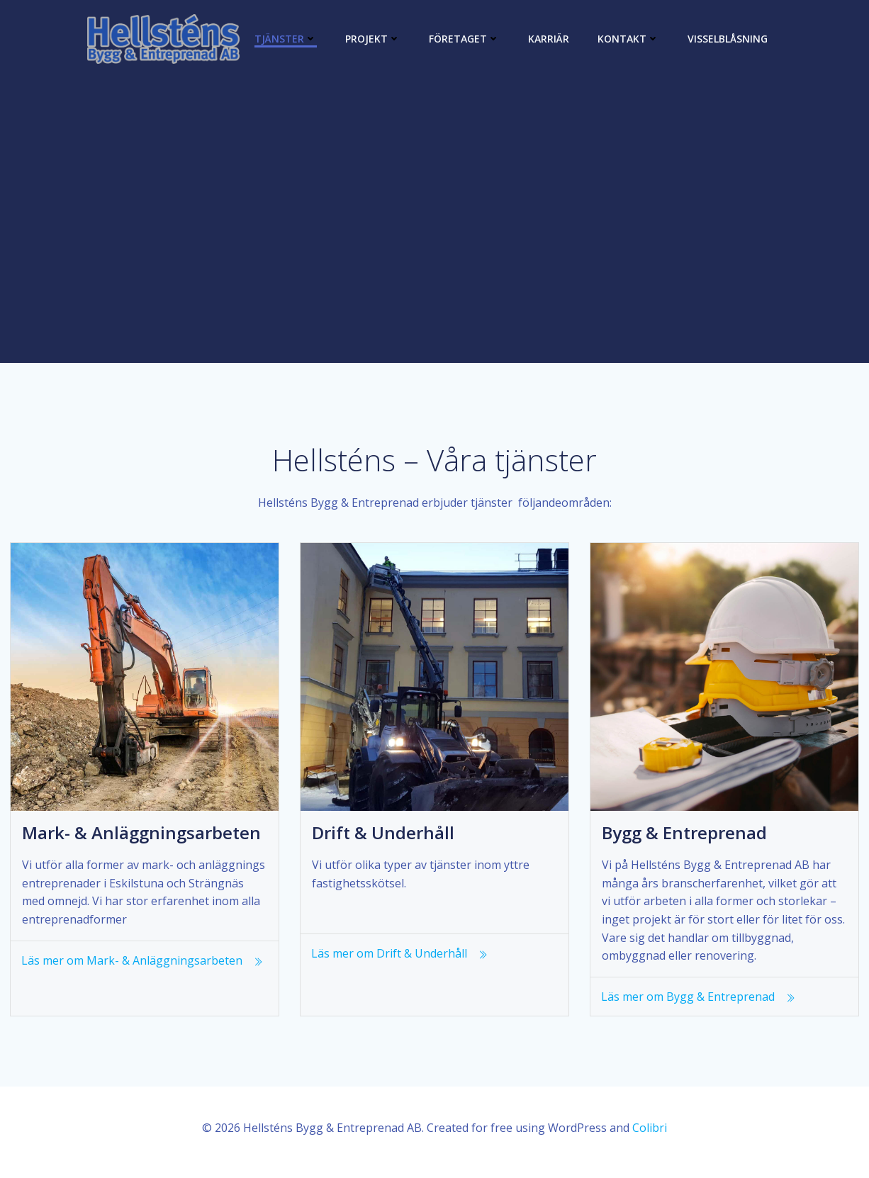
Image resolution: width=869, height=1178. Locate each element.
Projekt (372, 38)
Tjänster (285, 38)
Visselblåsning (728, 38)
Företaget (464, 38)
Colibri (649, 1136)
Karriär (548, 38)
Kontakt (628, 38)
